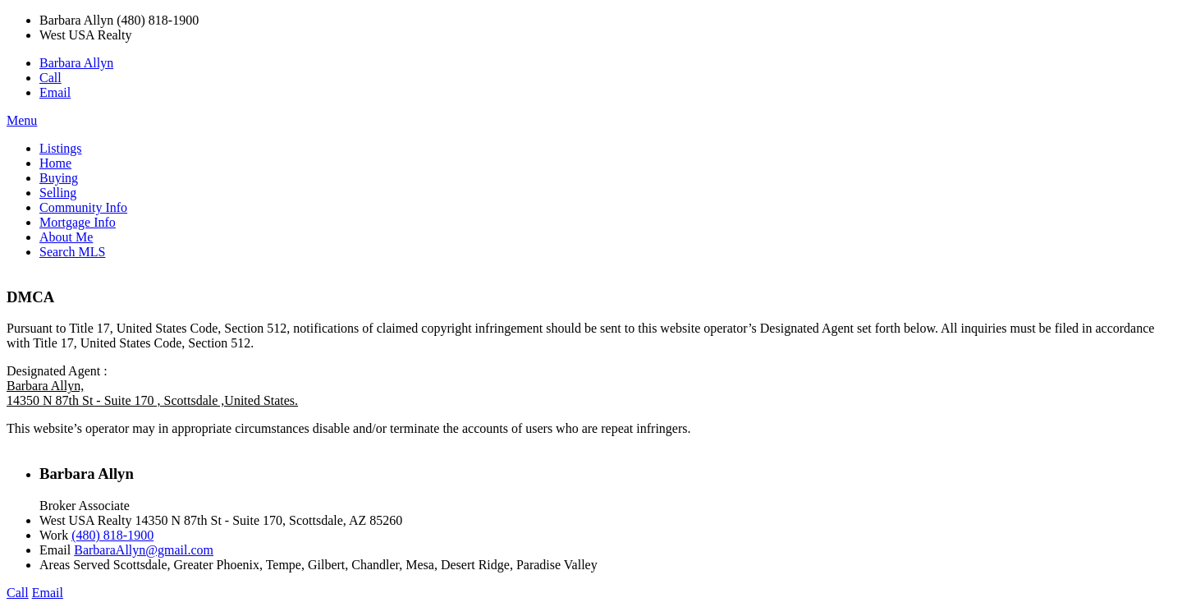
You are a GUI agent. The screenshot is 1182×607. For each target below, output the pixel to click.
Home (55, 163)
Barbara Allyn (76, 63)
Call (50, 78)
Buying (58, 178)
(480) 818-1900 (112, 535)
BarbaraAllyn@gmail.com (143, 550)
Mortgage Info (77, 222)
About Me (66, 237)
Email (55, 92)
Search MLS (72, 252)
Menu (22, 120)
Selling (57, 193)
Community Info (83, 207)
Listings (60, 148)
